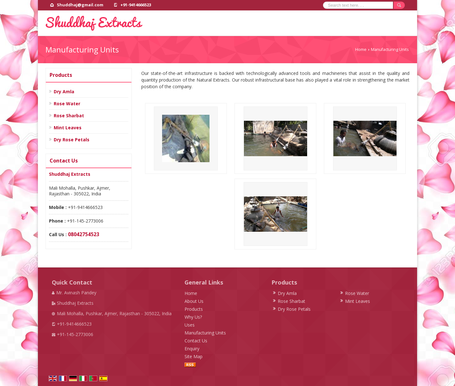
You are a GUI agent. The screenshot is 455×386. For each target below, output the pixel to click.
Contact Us (196, 341)
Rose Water (67, 104)
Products (61, 74)
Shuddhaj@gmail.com (80, 5)
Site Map (194, 356)
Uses (190, 325)
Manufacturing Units (205, 333)
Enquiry (192, 349)
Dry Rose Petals (71, 140)
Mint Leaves (68, 128)
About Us (194, 301)
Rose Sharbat (69, 116)
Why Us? (193, 317)
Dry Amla (64, 92)
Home (361, 49)
